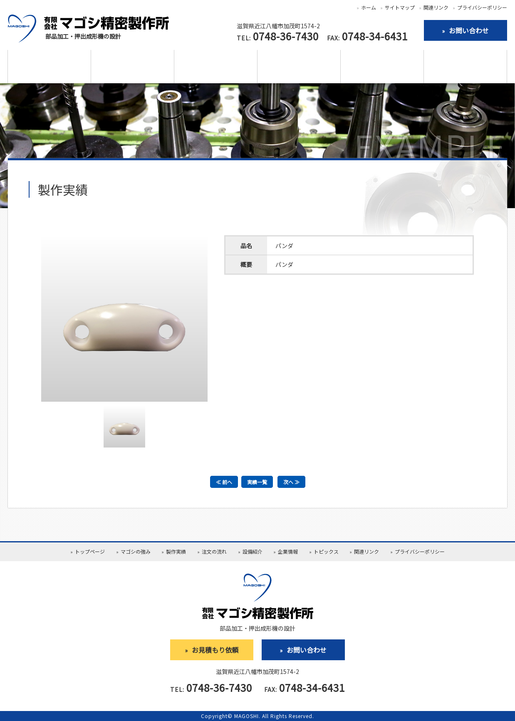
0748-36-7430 (286, 36)
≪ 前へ (224, 481)
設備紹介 (299, 67)
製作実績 (133, 67)
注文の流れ (216, 67)
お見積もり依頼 (215, 650)
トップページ (90, 551)
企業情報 (382, 67)
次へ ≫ (291, 481)
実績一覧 (257, 481)
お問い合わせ (307, 650)
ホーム (368, 7)
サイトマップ (400, 7)
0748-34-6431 (375, 36)
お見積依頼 (465, 67)
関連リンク (435, 7)
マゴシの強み (49, 67)
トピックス (326, 551)
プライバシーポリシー (482, 7)
